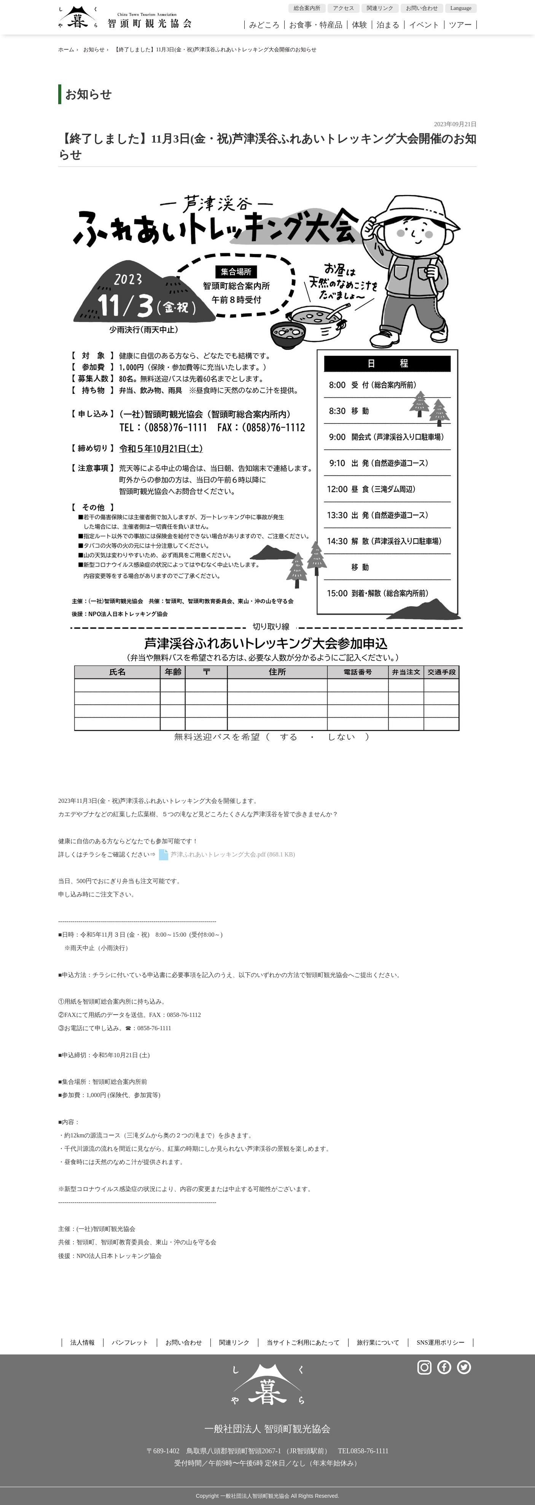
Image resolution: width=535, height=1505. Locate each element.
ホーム (66, 49)
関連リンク (380, 8)
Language (461, 8)
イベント (424, 25)
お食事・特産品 (315, 25)
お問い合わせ (422, 8)
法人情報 (82, 1342)
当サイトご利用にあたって (303, 1342)
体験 (359, 25)
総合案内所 (307, 8)
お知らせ (94, 49)
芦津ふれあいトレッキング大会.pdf (226, 854)
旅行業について (378, 1342)
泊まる (388, 25)
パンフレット (130, 1342)
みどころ (264, 25)
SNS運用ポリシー (440, 1342)
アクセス (343, 8)
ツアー (460, 25)
